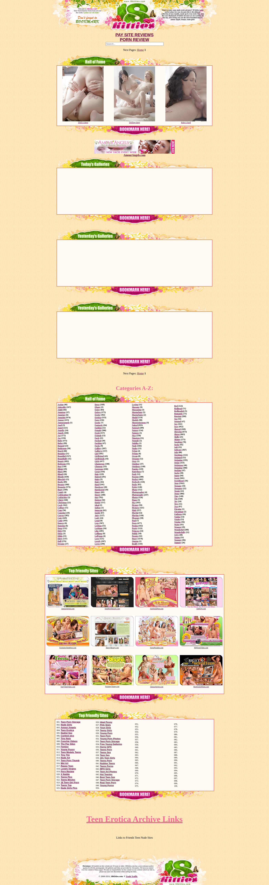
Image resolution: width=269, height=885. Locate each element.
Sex (175, 424)
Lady (97, 518)
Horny (97, 495)
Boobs (60, 482)
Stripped (178, 457)
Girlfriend (99, 456)
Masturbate (137, 412)
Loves (97, 544)
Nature (135, 430)
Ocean (135, 456)
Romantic (178, 414)
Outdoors (136, 466)
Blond (60, 474)
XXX (176, 535)
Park (134, 474)
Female (98, 430)
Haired (98, 477)
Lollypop (99, 536)
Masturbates (137, 415)
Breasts (61, 484)
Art (59, 435)
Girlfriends (99, 459)
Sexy (176, 426)
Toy (176, 501)
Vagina (177, 517)
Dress (97, 404)
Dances (61, 523)
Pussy (134, 538)
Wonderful (179, 530)
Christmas (62, 502)
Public (135, 533)
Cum (60, 510)
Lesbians (98, 528)
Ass (59, 438)
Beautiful (62, 456)
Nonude (135, 440)
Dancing (61, 526)
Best (59, 466)
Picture (135, 505)
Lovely (98, 541)
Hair (97, 474)
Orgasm (135, 459)
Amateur (62, 412)
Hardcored (99, 489)
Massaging (136, 410)
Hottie (97, 502)
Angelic (61, 430)
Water (177, 524)
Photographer (138, 492)
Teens (176, 493)
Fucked (98, 440)
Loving (135, 404)
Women (177, 527)
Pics (134, 502)
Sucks (176, 473)
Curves (61, 515)
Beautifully (62, 459)
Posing (135, 526)
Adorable (62, 407)
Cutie (60, 520)
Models (135, 420)
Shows (177, 434)
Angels (61, 433)
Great (97, 471)
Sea (175, 419)
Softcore (178, 450)
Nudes (134, 448)
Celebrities (62, 497)
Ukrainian (178, 511)
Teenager (178, 488)
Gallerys (98, 451)
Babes (60, 443)
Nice (134, 435)
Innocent (98, 510)
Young (177, 537)
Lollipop (98, 533)
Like (97, 531)
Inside (97, 513)
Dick (60, 531)
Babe (60, 440)
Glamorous (99, 464)
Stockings (178, 455)
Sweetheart (179, 481)
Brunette (61, 487)
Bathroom (62, 448)
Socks (176, 444)
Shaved (177, 429)
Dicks (60, 533)
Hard (97, 484)
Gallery (98, 448)
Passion (135, 477)
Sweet (176, 478)
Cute (60, 518)
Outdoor (135, 464)
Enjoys (98, 412)
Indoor (98, 508)
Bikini (60, 469)
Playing (135, 515)
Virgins (177, 522)
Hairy (97, 482)
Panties (135, 469)
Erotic (97, 415)
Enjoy (97, 410)
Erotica (98, 417)
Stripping (178, 460)
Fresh (97, 433)
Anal (60, 425)
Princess (135, 531)
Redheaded (179, 411)
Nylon (134, 451)
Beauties (61, 453)
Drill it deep (83, 121)
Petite (134, 487)
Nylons (135, 453)
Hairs (97, 479)
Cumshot (62, 513)
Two (176, 506)
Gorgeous (99, 469)
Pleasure (135, 518)
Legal (97, 520)
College (61, 508)
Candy (60, 492)
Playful (135, 513)
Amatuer (62, 415)
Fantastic (99, 425)
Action (60, 404)
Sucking (177, 470)
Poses (134, 523)
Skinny (177, 439)
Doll (59, 541)
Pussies (135, 536)
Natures (135, 433)
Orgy (134, 461)
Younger (178, 540)
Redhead (178, 408)
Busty (60, 489)
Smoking (178, 442)
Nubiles (135, 443)
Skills (176, 437)
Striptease (178, 465)
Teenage (178, 486)
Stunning (178, 468)
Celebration (63, 495)
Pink (134, 510)
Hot (96, 497)
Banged (61, 446)
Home (140, 49)
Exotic (97, 422)
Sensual (177, 421)
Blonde (61, 477)
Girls (97, 461)
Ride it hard (186, 121)
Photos (135, 497)
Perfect (135, 479)
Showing (178, 432)
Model (135, 417)
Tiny (176, 496)
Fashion (98, 428)
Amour (61, 420)
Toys (176, 504)
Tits (176, 499)
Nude (134, 446)
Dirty (60, 538)
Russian (177, 416)
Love (97, 538)
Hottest (98, 500)
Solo (176, 452)
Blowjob (61, 479)
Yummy (177, 542)
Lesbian (98, 526)
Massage (135, 407)
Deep (60, 528)
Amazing (62, 417)
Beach (60, 451)
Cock (60, 505)
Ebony (97, 407)
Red (176, 406)
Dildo (60, 536)
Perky (134, 484)
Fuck (97, 438)
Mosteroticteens (139, 422)
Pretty (134, 528)
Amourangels (63, 422)
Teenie (177, 491)
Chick (60, 500)
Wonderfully (179, 532)
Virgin (177, 519)
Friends (98, 435)
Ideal (97, 505)
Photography (137, 495)
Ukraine (178, 509)
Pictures (135, 508)
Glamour (99, 466)
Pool (134, 520)
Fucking (98, 443)
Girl (96, 453)
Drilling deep (134, 121)
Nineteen (136, 438)
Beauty (61, 461)
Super (176, 475)
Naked (135, 425)
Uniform (178, 514)
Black (60, 471)
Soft (176, 447)
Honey (97, 492)
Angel (60, 428)
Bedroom (62, 464)
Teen (176, 483)
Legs (97, 523)
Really (135, 544)
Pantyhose (136, 471)
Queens (135, 541)
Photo (134, 489)
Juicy (97, 515)
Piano (134, 500)
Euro (97, 420)
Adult (60, 410)
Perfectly (136, 482)
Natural (135, 428)
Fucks (97, 446)
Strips (177, 462)
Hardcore (99, 487)
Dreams (61, 544)
